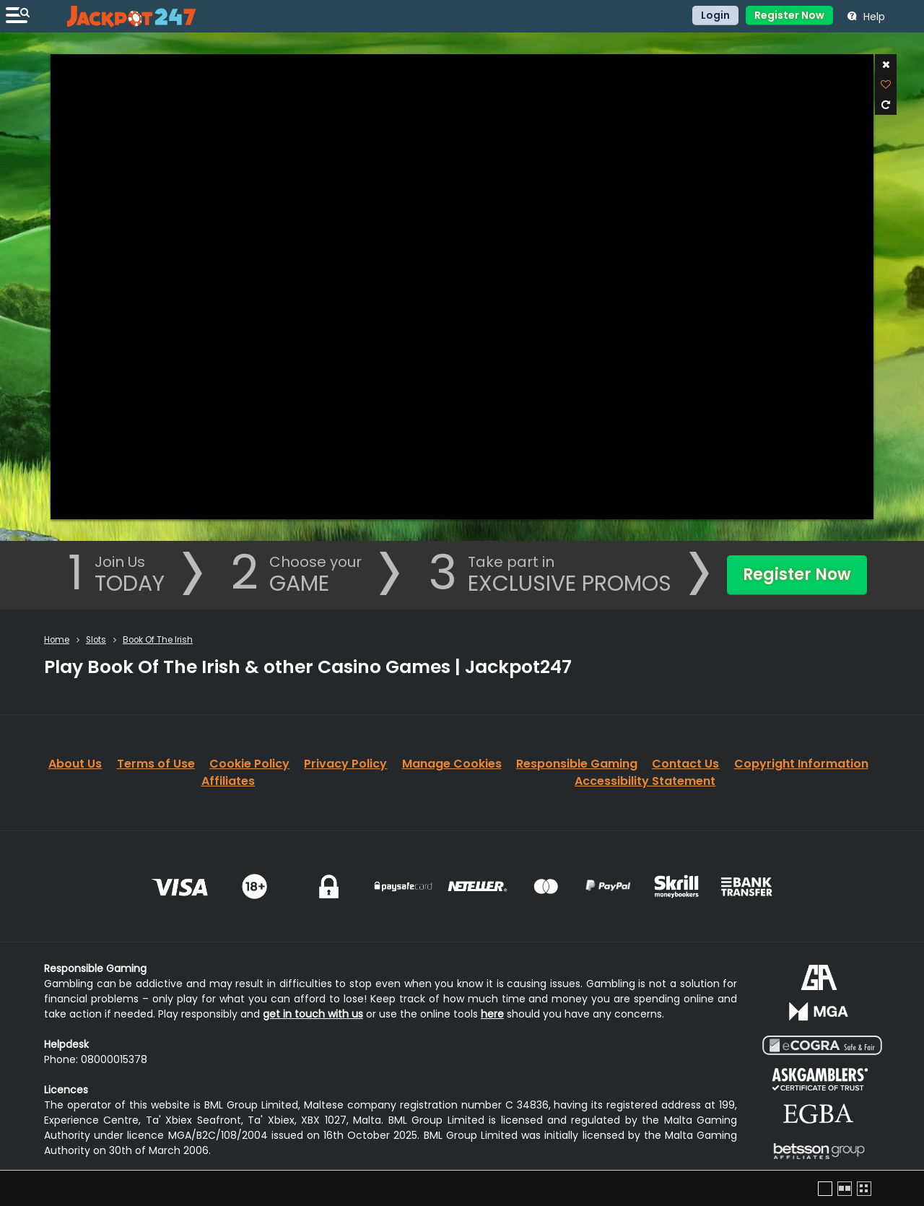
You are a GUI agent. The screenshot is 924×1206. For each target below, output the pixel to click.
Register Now (789, 15)
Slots (96, 640)
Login (715, 15)
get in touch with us (313, 1014)
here (492, 1014)
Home (56, 640)
